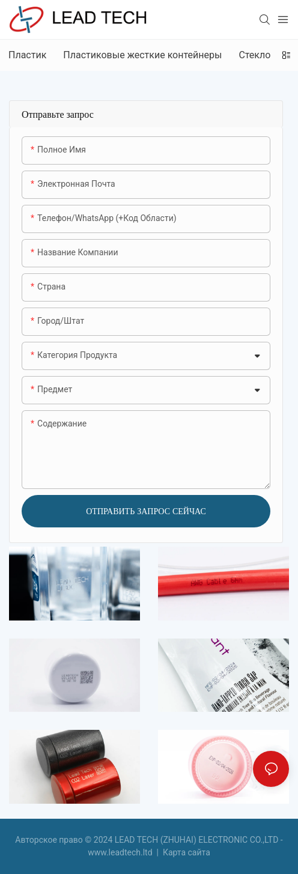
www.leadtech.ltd (121, 852)
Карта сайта (185, 852)
